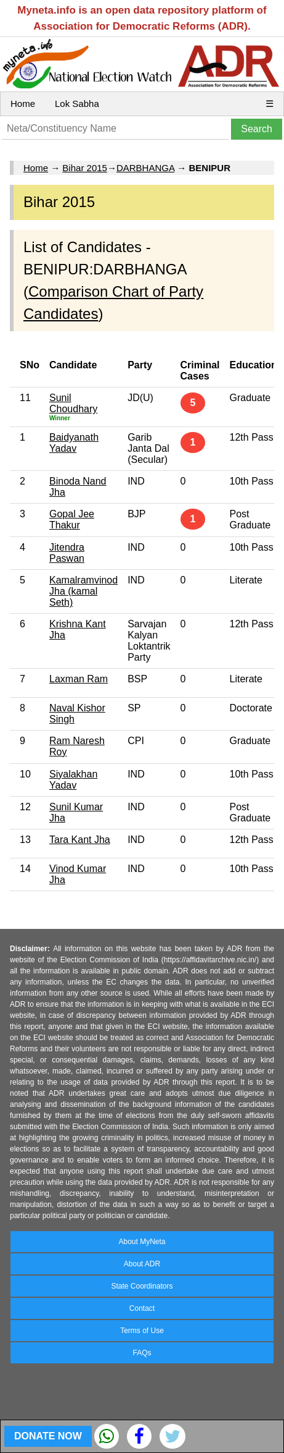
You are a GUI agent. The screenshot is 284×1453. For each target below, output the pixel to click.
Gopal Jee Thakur (71, 519)
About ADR (142, 1264)
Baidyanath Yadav (74, 443)
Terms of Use (142, 1330)
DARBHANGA (145, 168)
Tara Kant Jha (79, 839)
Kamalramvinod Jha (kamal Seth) (83, 591)
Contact (142, 1308)
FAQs (141, 1353)
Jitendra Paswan (66, 553)
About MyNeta (141, 1241)
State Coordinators (141, 1286)
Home (22, 103)
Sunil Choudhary (73, 403)
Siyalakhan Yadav (73, 779)
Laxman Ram (78, 679)
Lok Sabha (77, 103)
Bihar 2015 (84, 168)
